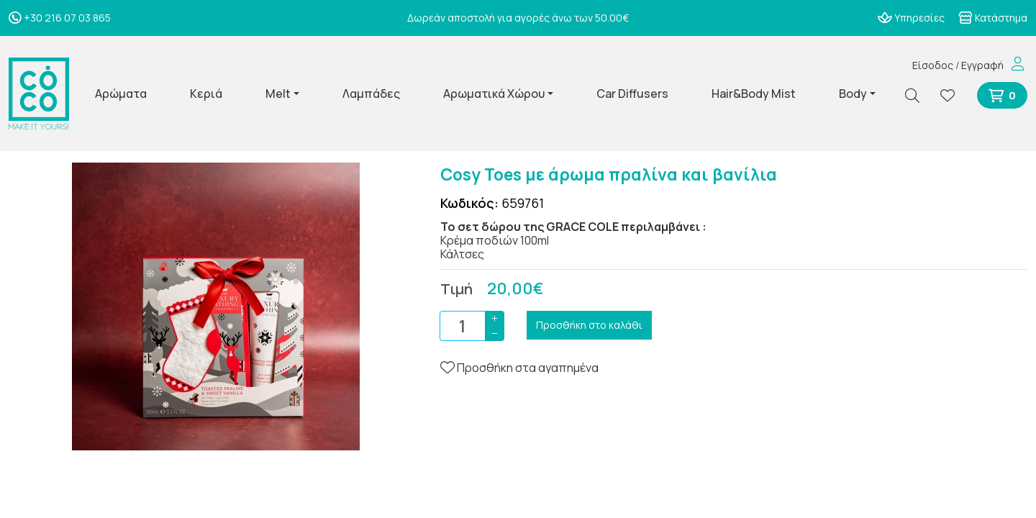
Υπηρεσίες (911, 17)
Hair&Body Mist (754, 93)
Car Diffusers (632, 93)
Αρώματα (121, 93)
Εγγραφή (982, 65)
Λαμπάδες (371, 93)
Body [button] (853, 93)
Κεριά (206, 93)
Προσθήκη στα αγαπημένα (519, 368)
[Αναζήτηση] (918, 95)
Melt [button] (278, 93)
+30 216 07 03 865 (60, 17)
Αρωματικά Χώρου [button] (494, 93)
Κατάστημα (992, 17)
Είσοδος (932, 65)
